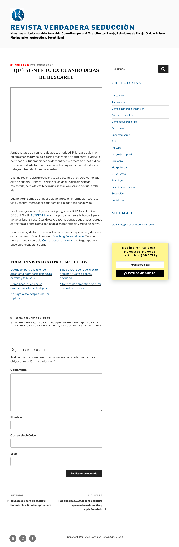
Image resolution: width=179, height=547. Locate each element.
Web (13, 453)
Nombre (16, 417)
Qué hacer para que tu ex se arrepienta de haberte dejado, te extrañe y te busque (31, 274)
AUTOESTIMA (40, 215)
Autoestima (118, 102)
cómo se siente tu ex (44, 326)
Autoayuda (118, 95)
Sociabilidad (118, 200)
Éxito (114, 141)
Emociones (118, 128)
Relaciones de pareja (123, 186)
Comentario (19, 369)
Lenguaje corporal (122, 154)
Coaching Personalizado (68, 236)
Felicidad (116, 147)
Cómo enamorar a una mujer (128, 108)
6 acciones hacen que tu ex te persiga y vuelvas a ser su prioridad (79, 274)
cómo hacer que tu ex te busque (38, 323)
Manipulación (119, 167)
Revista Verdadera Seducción (72, 27)
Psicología (117, 180)
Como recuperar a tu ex (57, 240)
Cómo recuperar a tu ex (32, 318)
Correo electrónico (23, 435)
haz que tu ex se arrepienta (81, 326)
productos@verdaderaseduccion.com (133, 224)
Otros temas (119, 173)
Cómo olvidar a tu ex (123, 115)
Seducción (118, 193)
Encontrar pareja (121, 134)
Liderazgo (117, 160)
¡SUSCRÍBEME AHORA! (140, 273)
